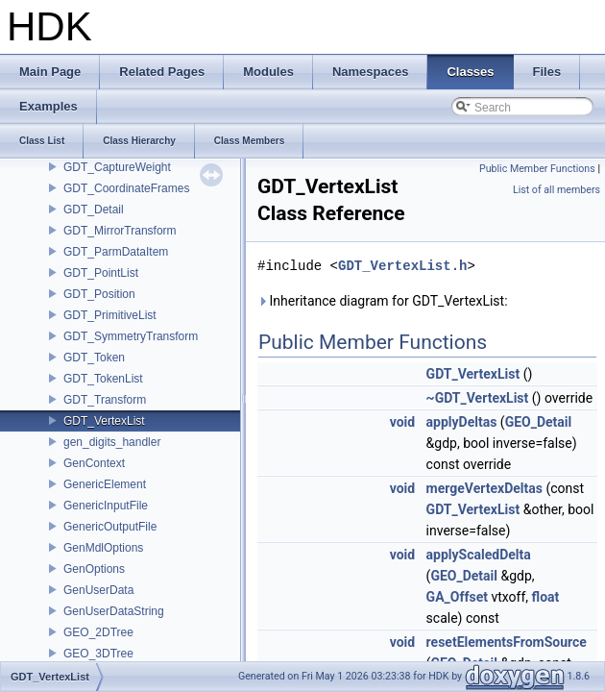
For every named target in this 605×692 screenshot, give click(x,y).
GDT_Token (94, 357)
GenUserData (98, 590)
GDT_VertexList (104, 421)
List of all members (556, 190)
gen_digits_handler (111, 442)
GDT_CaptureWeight (117, 167)
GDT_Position (99, 294)
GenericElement (104, 484)
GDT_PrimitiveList (110, 315)
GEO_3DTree (98, 653)
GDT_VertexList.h (402, 266)
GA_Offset (457, 597)
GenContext (94, 463)
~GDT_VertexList (477, 398)
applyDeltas (461, 422)
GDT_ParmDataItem (115, 252)
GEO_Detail (538, 422)
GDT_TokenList (103, 378)
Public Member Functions (537, 168)
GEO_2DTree (98, 632)
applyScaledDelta (478, 554)
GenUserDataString (113, 611)
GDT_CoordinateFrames (126, 188)
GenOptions (94, 569)
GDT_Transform (104, 400)
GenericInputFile (105, 505)
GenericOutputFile (110, 526)
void (402, 422)
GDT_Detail (93, 209)
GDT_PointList (100, 273)
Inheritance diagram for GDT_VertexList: (382, 301)
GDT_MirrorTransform (120, 230)
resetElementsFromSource (506, 642)
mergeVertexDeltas (484, 488)
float (546, 597)
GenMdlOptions (103, 548)
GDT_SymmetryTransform (130, 336)
